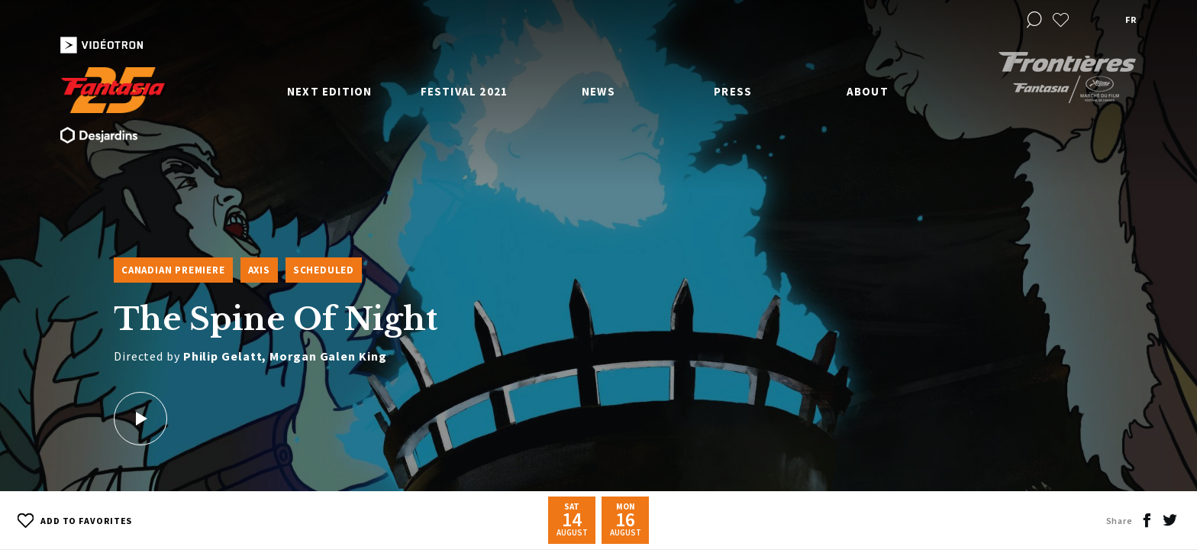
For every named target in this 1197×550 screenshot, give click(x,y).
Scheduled (323, 270)
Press (733, 91)
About (868, 91)
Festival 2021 (464, 91)
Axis (259, 270)
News (598, 91)
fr (1130, 19)
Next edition (329, 91)
